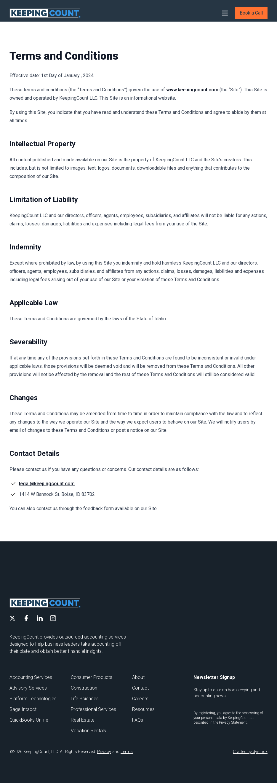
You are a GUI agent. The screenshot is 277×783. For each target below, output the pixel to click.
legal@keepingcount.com (47, 483)
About (138, 677)
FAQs (137, 720)
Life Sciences (85, 698)
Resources (143, 709)
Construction (84, 688)
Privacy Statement (233, 722)
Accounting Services (30, 677)
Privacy (104, 751)
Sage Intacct (22, 709)
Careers (140, 698)
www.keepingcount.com (192, 90)
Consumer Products (91, 677)
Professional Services (93, 709)
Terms (127, 751)
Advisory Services (28, 688)
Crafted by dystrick (250, 751)
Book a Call (251, 13)
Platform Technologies (33, 698)
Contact (140, 688)
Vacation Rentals (88, 730)
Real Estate (83, 720)
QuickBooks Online (28, 720)
